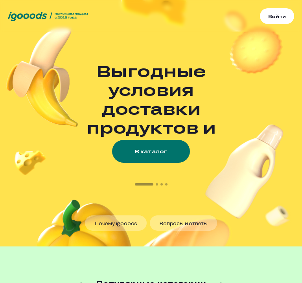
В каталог (151, 151)
